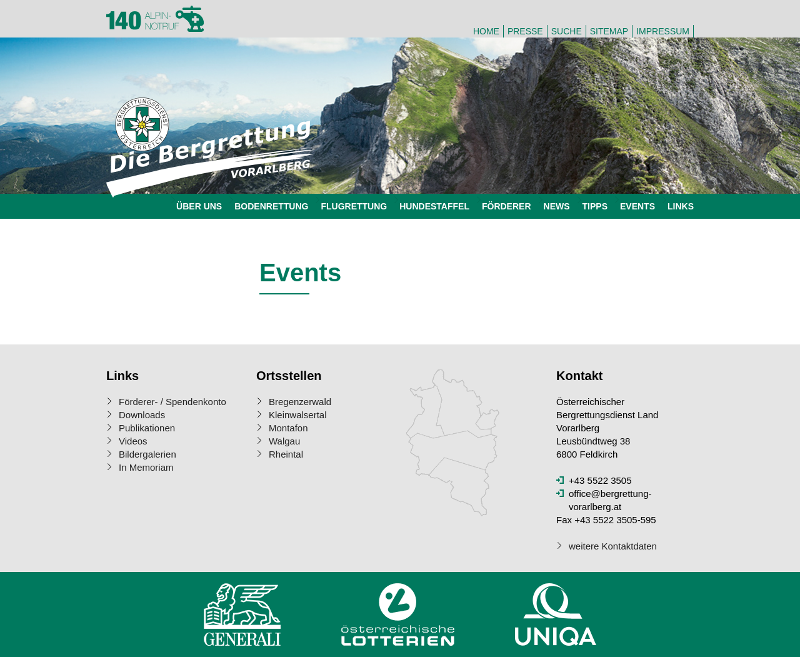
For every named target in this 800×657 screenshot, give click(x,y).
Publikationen (147, 428)
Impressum (662, 31)
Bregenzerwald (300, 401)
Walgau (284, 441)
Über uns (199, 206)
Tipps (595, 206)
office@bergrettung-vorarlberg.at (610, 500)
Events (637, 206)
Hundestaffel (434, 206)
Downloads (142, 414)
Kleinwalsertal (298, 414)
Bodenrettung (271, 206)
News (557, 206)
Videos (133, 441)
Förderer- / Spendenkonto (172, 401)
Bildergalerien (147, 454)
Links (681, 206)
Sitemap (609, 31)
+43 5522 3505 (600, 480)
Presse (525, 31)
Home (486, 31)
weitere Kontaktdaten (613, 546)
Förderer (506, 206)
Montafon (288, 428)
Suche (566, 31)
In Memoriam (146, 467)
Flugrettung (354, 206)
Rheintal (286, 454)
